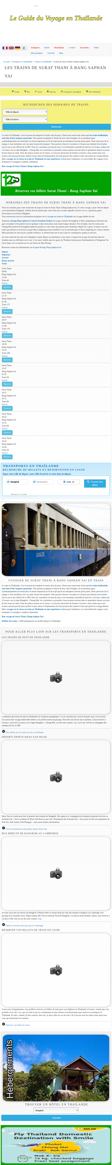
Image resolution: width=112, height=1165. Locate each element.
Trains (15, 91)
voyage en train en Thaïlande (60, 216)
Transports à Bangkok (71, 91)
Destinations (59, 48)
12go (75, 722)
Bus (27, 91)
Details (5, 283)
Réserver (7, 287)
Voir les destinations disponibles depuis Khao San (26, 829)
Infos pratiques (37, 53)
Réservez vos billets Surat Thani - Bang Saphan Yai (56, 191)
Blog (61, 53)
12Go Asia (20, 494)
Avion (38, 91)
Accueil (6, 62)
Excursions (84, 48)
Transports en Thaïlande (22, 62)
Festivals (51, 53)
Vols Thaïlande (93, 91)
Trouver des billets (95, 483)
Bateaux (51, 91)
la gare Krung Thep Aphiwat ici (47, 247)
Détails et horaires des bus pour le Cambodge (24, 925)
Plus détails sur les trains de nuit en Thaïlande (24, 732)
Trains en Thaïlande (42, 62)
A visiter (72, 48)
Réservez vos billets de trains (18, 1025)
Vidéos (96, 48)
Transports (35, 48)
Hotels (46, 48)
